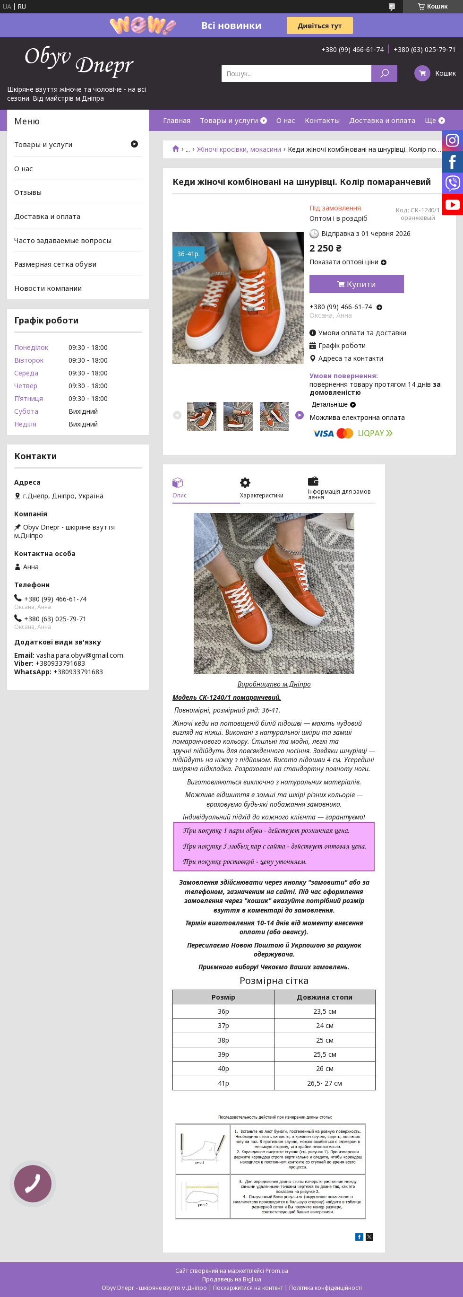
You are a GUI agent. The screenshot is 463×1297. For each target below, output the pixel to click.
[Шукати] (384, 73)
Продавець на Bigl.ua (231, 1279)
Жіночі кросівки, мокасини (239, 149)
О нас (285, 120)
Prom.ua (277, 1271)
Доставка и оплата (382, 120)
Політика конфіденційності (325, 1288)
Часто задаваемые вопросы (62, 239)
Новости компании (48, 288)
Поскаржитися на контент (248, 1288)
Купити (361, 284)
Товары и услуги (229, 120)
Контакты (322, 120)
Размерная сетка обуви (55, 264)
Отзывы (28, 192)
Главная (176, 120)
